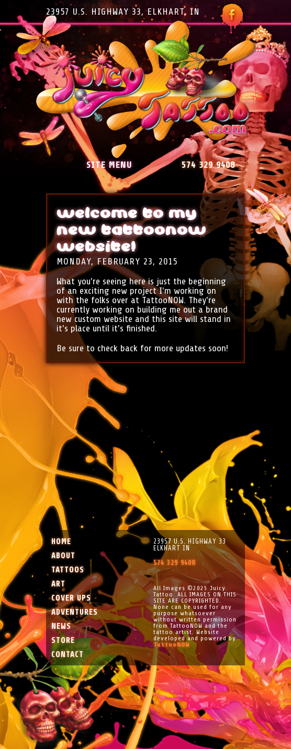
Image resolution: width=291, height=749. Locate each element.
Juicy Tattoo (146, 89)
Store (63, 640)
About (63, 555)
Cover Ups (71, 598)
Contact (67, 654)
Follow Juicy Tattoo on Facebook (231, 19)
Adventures (74, 612)
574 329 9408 (208, 164)
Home (61, 541)
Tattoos (67, 570)
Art (58, 584)
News (61, 626)
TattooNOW (171, 644)
